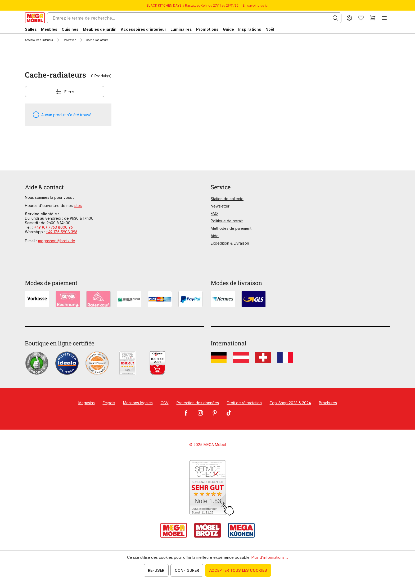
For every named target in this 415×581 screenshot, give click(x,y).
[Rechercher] (335, 18)
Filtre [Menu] (64, 91)
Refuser (156, 570)
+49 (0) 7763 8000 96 (53, 227)
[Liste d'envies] (361, 17)
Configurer (187, 570)
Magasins (86, 402)
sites (78, 205)
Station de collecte (227, 198)
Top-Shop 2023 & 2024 (290, 402)
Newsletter (220, 206)
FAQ (214, 213)
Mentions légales (138, 402)
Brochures (328, 402)
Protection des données (198, 402)
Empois (109, 402)
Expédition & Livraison (230, 243)
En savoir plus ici (255, 5)
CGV (165, 402)
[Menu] (384, 17)
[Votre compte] (349, 17)
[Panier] (372, 17)
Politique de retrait (227, 221)
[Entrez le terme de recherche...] (194, 17)
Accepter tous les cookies (238, 570)
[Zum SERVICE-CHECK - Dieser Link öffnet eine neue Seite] (208, 488)
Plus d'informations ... (269, 557)
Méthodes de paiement (231, 228)
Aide (215, 235)
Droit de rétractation (244, 402)
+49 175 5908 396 (61, 231)
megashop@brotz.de (56, 240)
